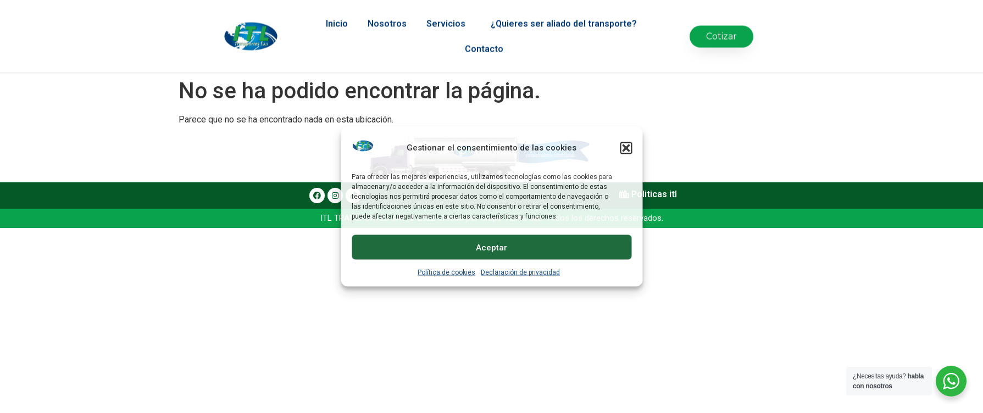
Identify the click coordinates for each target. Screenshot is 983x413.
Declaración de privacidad (520, 272)
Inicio (337, 15)
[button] (625, 147)
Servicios (448, 15)
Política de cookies (446, 272)
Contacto (484, 41)
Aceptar (491, 247)
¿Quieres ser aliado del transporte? (566, 15)
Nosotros (387, 15)
